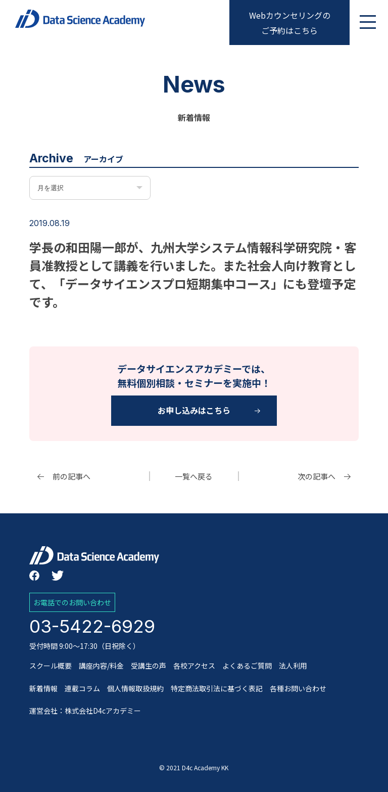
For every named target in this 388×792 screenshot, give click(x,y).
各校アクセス (194, 666)
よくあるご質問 (247, 666)
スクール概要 (50, 666)
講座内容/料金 (101, 666)
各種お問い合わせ (298, 688)
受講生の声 (148, 666)
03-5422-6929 (92, 626)
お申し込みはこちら (194, 410)
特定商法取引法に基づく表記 (217, 688)
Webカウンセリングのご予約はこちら (289, 22)
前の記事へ (71, 476)
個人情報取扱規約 (135, 688)
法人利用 (293, 666)
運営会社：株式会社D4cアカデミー (85, 711)
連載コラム (82, 688)
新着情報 (43, 688)
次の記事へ (316, 476)
